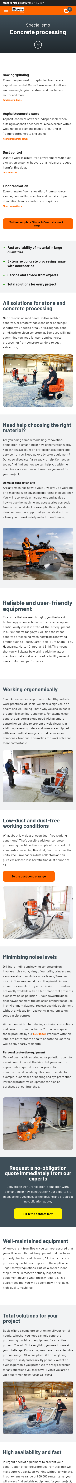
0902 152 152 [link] (36, 2)
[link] (18, 10)
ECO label (39, 1033)
